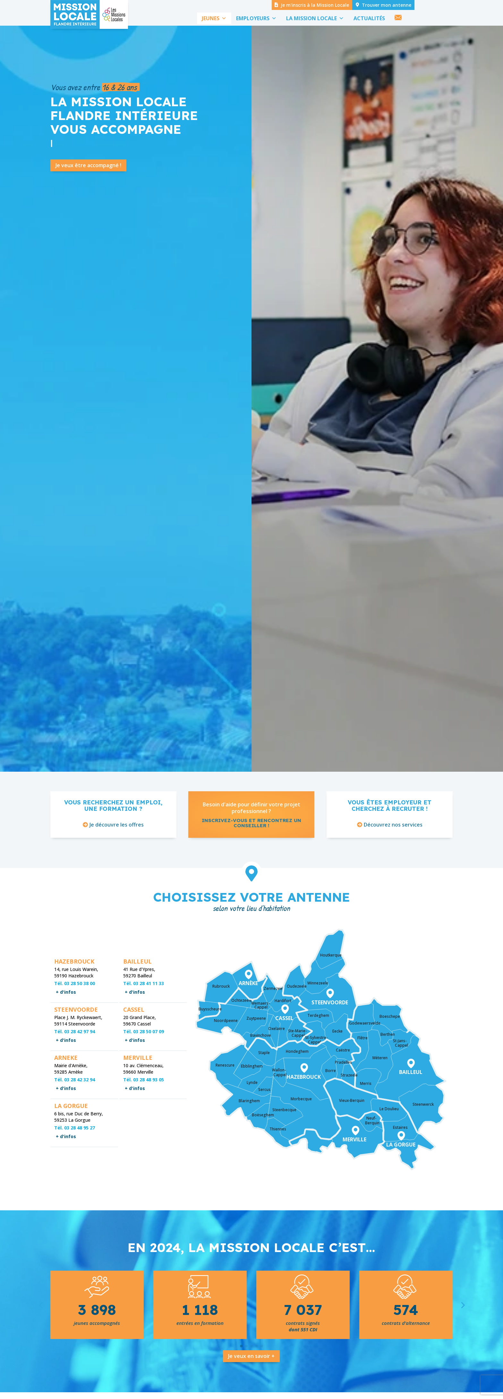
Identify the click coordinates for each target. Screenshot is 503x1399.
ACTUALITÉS (369, 18)
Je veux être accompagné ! (88, 188)
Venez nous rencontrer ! (342, 382)
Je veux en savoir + (251, 1379)
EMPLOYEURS (256, 18)
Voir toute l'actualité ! (316, 420)
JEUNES (214, 18)
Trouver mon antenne (386, 5)
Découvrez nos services (393, 848)
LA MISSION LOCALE (315, 18)
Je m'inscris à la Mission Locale (315, 5)
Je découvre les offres (117, 848)
